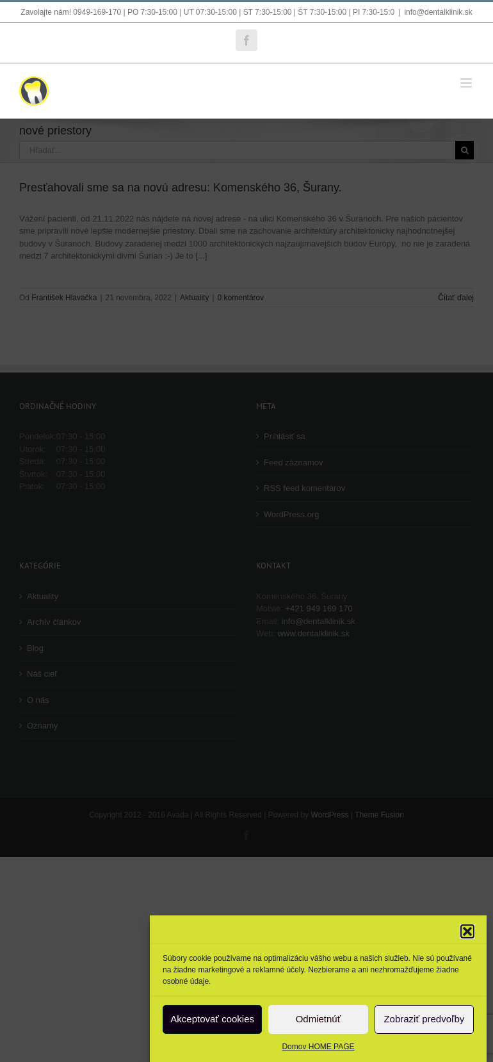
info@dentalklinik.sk (438, 12)
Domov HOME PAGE (318, 1046)
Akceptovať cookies (212, 1018)
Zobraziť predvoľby (424, 1018)
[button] (467, 931)
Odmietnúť (318, 1018)
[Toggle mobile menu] (467, 83)
